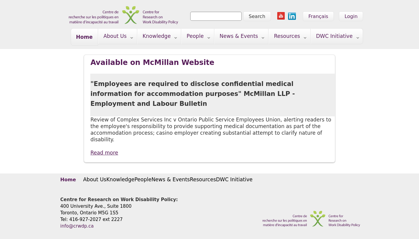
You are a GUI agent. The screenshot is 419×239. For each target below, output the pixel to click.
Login (351, 16)
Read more (104, 152)
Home (84, 37)
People (196, 37)
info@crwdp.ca (77, 226)
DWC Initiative (335, 37)
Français (318, 16)
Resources (287, 37)
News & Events (240, 37)
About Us (115, 37)
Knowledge (157, 37)
